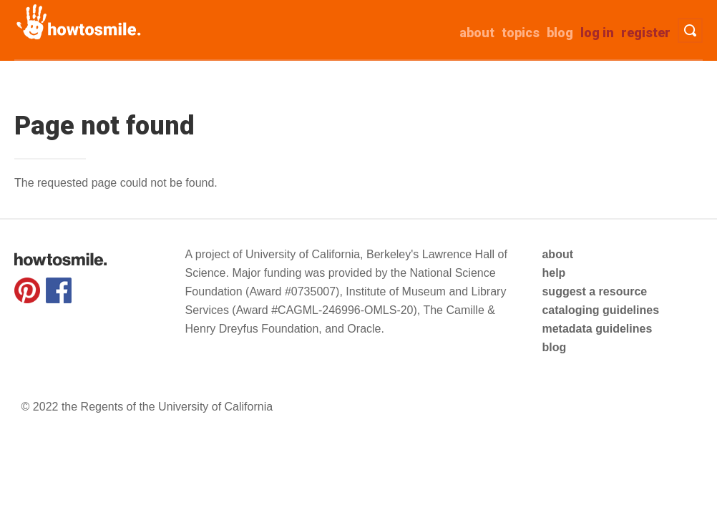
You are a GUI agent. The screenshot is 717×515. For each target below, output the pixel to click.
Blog (560, 32)
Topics (521, 32)
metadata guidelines (597, 329)
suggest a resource (594, 291)
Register (645, 32)
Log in (597, 32)
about (476, 32)
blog (554, 347)
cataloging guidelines (600, 310)
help (553, 273)
